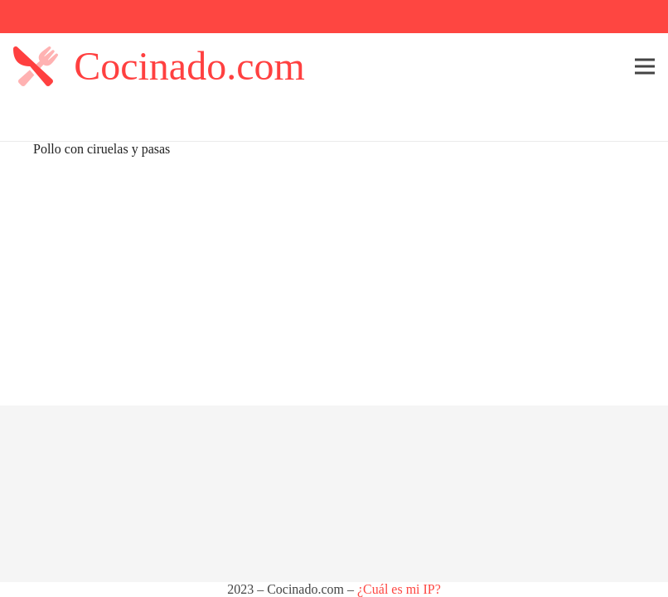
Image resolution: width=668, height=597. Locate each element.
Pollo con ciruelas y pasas (101, 149)
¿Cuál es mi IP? (399, 589)
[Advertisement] (334, 281)
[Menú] (645, 66)
